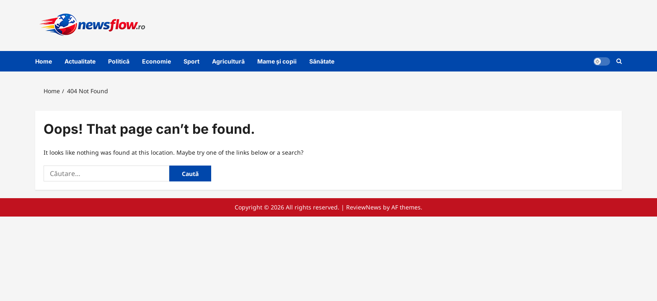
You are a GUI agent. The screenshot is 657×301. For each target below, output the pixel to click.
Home (43, 61)
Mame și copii (277, 61)
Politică (118, 61)
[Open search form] (619, 61)
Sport (191, 61)
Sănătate (321, 61)
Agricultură (228, 61)
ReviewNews (363, 207)
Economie (156, 61)
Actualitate (80, 61)
